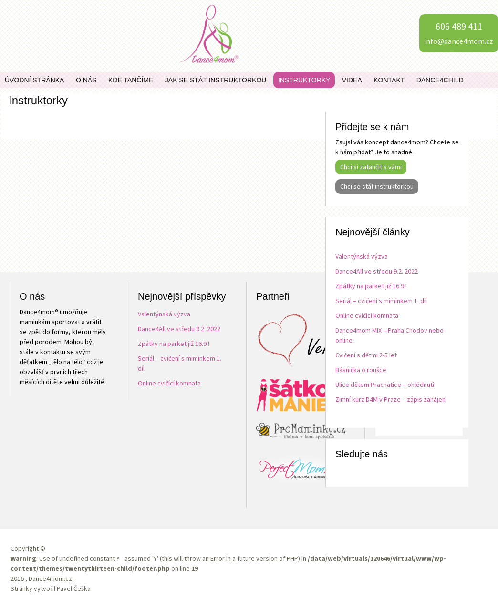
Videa (352, 80)
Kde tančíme (130, 80)
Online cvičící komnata (366, 315)
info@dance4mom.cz (458, 41)
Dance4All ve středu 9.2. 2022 (376, 271)
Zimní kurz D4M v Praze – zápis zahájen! (391, 399)
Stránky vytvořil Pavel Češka (50, 588)
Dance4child (440, 80)
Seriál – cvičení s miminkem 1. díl (381, 300)
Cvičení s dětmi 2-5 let (366, 355)
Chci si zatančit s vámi (371, 166)
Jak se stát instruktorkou (216, 80)
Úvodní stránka (34, 80)
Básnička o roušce (360, 369)
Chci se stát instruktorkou (377, 186)
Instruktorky (304, 80)
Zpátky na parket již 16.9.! (371, 286)
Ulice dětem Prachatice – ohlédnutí (384, 384)
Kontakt (389, 80)
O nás (86, 80)
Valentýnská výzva (361, 256)
